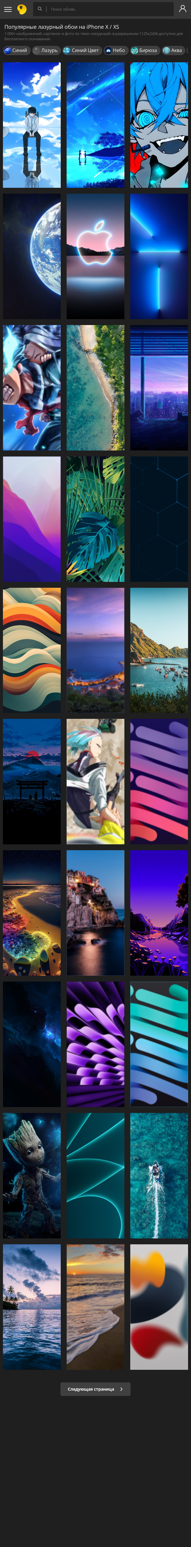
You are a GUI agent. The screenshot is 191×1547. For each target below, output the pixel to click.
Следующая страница (95, 1389)
